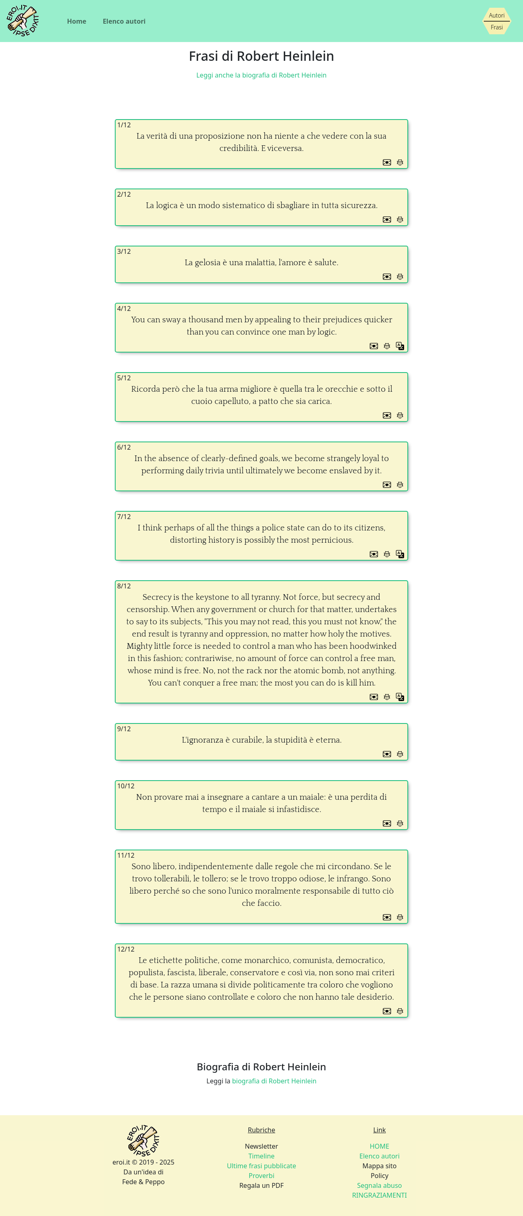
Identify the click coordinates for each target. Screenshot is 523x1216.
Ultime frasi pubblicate (261, 1165)
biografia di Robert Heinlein (274, 1080)
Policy (379, 1175)
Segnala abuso (379, 1185)
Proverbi (261, 1175)
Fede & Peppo (143, 1181)
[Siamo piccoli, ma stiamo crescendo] (497, 21)
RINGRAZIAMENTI (379, 1195)
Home (76, 21)
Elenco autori (124, 21)
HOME (379, 1146)
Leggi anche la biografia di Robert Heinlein (261, 75)
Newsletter (261, 1146)
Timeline (261, 1156)
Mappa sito (379, 1165)
